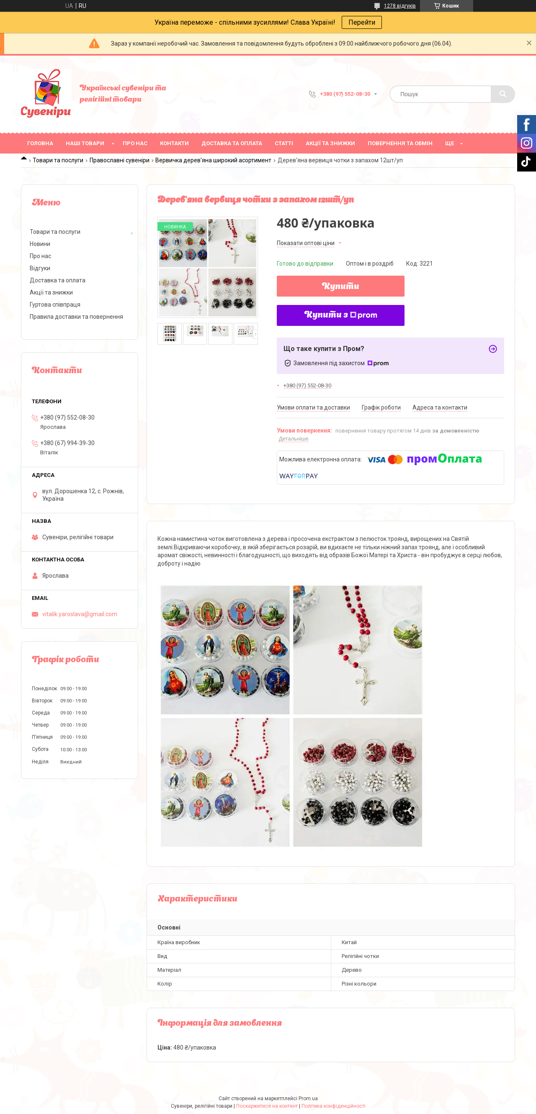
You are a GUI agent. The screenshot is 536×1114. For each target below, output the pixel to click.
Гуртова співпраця (55, 304)
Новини (40, 244)
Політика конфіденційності (334, 1106)
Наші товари (85, 143)
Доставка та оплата (231, 143)
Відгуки (40, 268)
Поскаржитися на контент (267, 1106)
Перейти (361, 22)
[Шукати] (503, 94)
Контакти (174, 143)
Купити (340, 287)
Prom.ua (308, 1098)
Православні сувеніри (119, 160)
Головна (40, 143)
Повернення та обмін (400, 143)
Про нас (135, 143)
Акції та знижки (330, 143)
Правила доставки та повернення (76, 316)
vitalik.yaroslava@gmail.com (79, 614)
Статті (284, 143)
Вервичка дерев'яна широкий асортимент (213, 160)
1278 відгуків (400, 6)
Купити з (340, 315)
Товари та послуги (58, 160)
